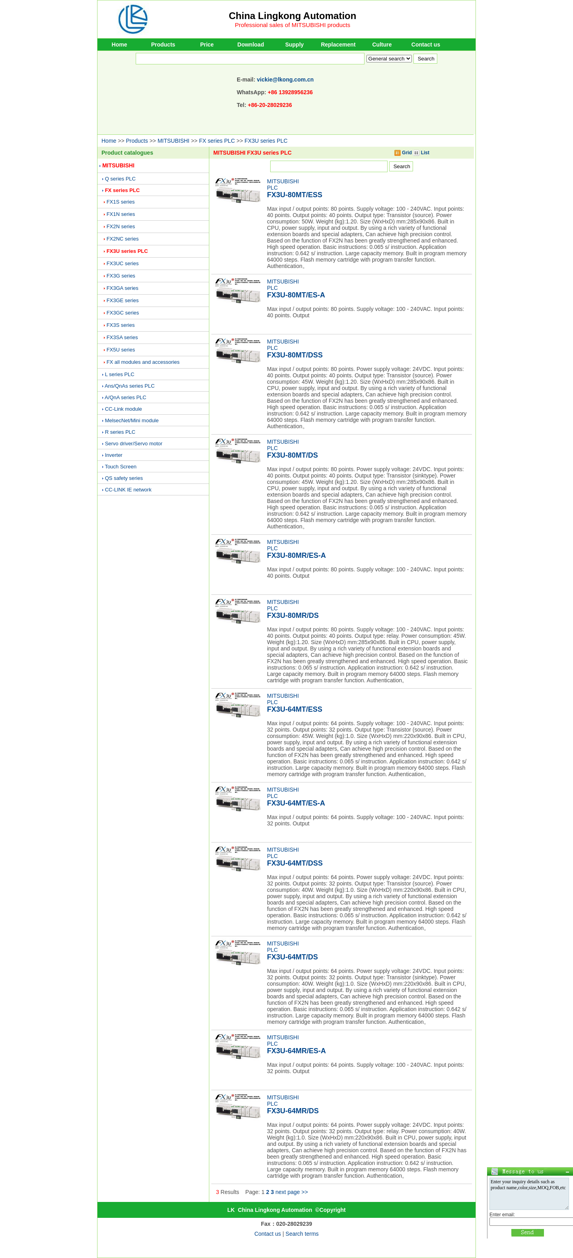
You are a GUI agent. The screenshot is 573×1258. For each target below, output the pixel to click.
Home (119, 44)
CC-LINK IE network (128, 490)
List (421, 152)
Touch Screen (120, 467)
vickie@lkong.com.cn (285, 79)
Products (163, 44)
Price (207, 44)
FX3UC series (123, 263)
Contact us (425, 44)
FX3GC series (123, 313)
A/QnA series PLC (125, 397)
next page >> (291, 1192)
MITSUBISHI (173, 141)
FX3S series (121, 325)
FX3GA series (122, 288)
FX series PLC (217, 141)
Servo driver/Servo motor (134, 444)
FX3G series (121, 276)
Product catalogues (127, 152)
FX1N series (121, 214)
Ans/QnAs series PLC (130, 386)
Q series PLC (120, 179)
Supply (294, 44)
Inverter (114, 455)
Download (251, 44)
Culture (382, 44)
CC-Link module (123, 409)
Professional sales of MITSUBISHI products (292, 24)
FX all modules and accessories (143, 362)
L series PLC (119, 374)
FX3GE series (123, 300)
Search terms (302, 1234)
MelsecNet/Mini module (132, 420)
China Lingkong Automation (292, 15)
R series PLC (120, 432)
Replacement (338, 44)
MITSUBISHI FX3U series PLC (252, 152)
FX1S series (121, 202)
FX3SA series (122, 337)
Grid (403, 152)
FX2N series (121, 226)
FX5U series (121, 350)
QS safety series (124, 478)
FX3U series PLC (266, 141)
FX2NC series (123, 239)
